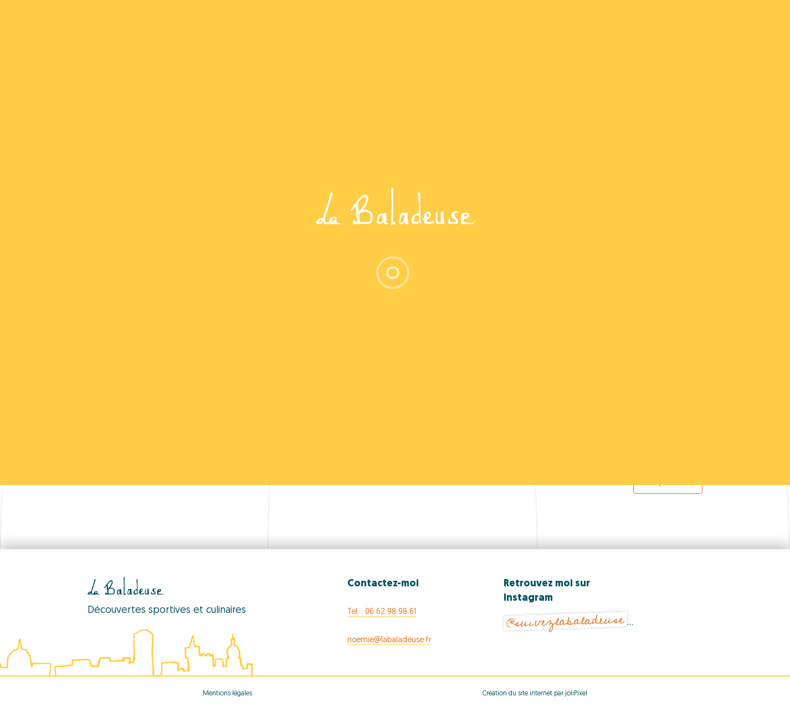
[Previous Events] (126, 452)
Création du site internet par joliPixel (535, 693)
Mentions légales (227, 693)
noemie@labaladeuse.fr (389, 640)
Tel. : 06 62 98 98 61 (381, 612)
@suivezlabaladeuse (565, 621)
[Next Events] (672, 452)
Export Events (667, 482)
